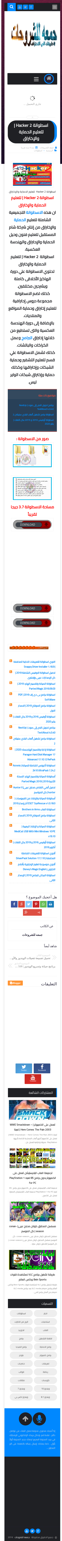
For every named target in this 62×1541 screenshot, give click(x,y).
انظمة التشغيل (44, 1338)
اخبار (44, 1313)
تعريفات (44, 1363)
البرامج (25, 337)
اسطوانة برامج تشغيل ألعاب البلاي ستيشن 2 (31, 414)
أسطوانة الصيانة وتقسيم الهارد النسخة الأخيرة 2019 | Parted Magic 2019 (35, 779)
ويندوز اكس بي (20, 1397)
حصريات (19, 1363)
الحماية (19, 220)
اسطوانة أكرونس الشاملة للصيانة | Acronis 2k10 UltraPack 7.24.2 (33, 768)
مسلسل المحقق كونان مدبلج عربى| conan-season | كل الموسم (31, 1229)
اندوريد (20, 1330)
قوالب (20, 1372)
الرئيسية (48, 150)
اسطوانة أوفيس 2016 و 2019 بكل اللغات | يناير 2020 (32, 422)
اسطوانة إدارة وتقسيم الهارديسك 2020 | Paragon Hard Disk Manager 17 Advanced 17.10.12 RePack (34, 754)
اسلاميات (44, 1322)
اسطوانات (37, 150)
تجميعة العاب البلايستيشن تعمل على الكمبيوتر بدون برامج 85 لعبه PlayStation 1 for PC (31, 1177)
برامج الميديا (20, 1347)
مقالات (20, 1380)
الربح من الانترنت (20, 1322)
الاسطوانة (33, 212)
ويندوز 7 (20, 1389)
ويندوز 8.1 (44, 1397)
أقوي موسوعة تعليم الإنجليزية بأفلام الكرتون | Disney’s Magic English (35, 867)
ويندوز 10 (44, 1389)
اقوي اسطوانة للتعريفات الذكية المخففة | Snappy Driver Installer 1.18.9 (33, 664)
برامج (20, 1338)
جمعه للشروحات (20, 1537)
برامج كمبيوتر (44, 1355)
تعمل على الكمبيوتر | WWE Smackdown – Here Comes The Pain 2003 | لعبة (31, 1127)
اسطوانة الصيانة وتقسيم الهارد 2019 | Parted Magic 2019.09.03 (35, 686)
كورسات (44, 1380)
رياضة (44, 1372)
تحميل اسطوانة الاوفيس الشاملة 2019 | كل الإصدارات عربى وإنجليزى (34, 675)
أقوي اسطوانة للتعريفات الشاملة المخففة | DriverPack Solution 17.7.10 (34, 856)
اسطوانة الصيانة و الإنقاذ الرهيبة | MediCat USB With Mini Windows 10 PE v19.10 (33, 831)
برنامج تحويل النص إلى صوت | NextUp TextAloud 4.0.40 (35, 407)
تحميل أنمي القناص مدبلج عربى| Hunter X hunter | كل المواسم (33, 790)
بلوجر (20, 1355)
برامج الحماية (44, 1347)
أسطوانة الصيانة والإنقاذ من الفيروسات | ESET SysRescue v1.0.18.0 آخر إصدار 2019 (33, 801)
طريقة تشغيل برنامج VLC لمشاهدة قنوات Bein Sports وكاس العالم (31, 1277)
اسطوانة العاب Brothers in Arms (37, 809)
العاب (44, 1330)
